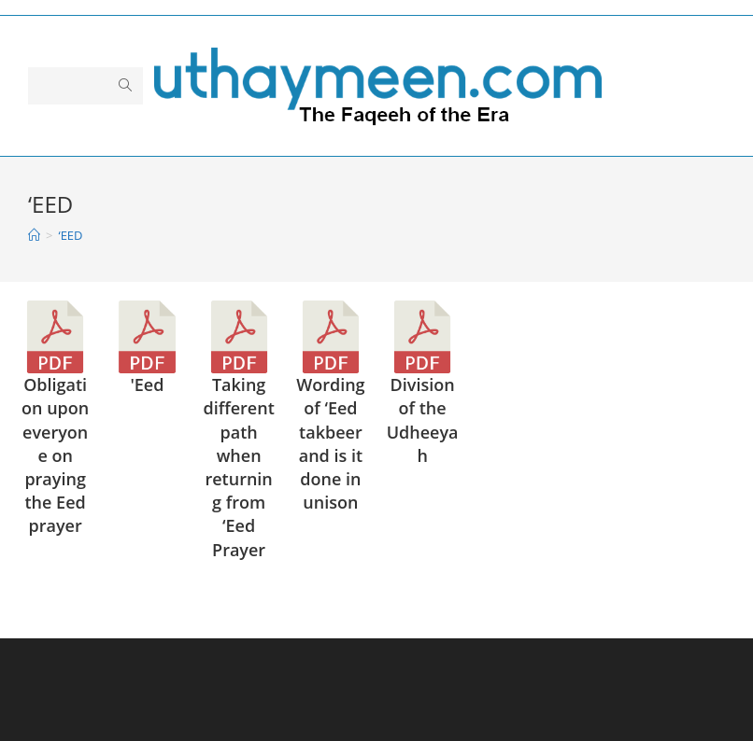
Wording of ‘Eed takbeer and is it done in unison (330, 443)
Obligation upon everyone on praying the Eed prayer (55, 455)
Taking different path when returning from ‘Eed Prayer (238, 466)
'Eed (146, 384)
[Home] (34, 235)
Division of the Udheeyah (423, 420)
